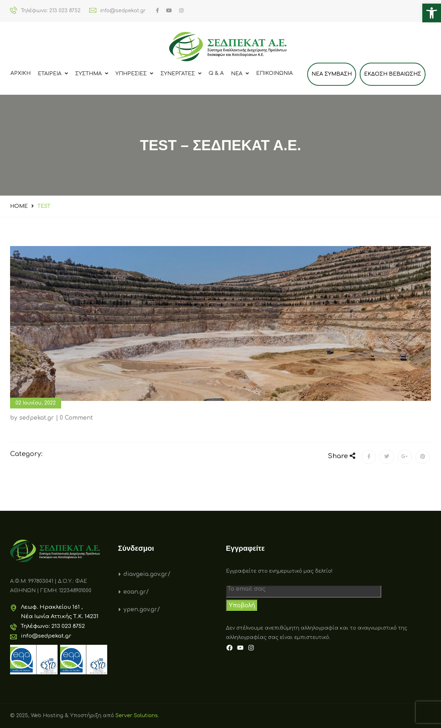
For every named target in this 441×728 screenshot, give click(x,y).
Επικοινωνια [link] (274, 73)
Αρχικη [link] (20, 73)
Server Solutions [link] (136, 715)
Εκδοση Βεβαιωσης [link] (392, 74)
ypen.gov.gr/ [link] (141, 609)
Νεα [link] (240, 73)
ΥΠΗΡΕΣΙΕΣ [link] (134, 73)
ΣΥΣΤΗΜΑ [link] (91, 73)
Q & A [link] (216, 73)
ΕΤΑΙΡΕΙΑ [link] (53, 73)
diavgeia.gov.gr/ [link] (147, 574)
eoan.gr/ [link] (136, 592)
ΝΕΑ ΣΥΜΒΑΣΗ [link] (332, 74)
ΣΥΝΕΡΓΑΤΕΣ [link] (180, 73)
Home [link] (19, 206)
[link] (431, 13)
